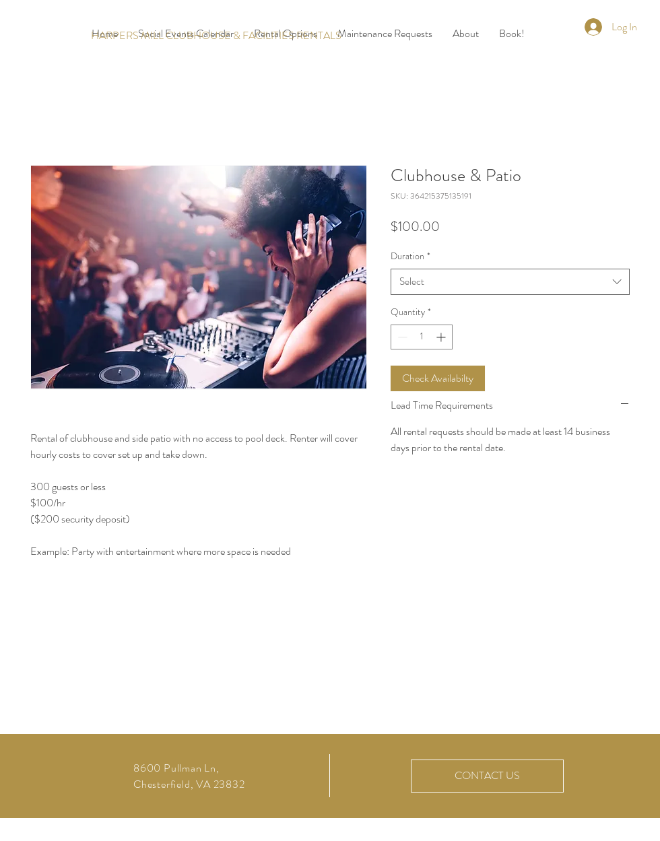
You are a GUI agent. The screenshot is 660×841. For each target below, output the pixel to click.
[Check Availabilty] (438, 378)
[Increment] (442, 337)
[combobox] (510, 282)
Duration (410, 256)
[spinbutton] (421, 337)
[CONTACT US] (487, 776)
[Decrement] (401, 337)
